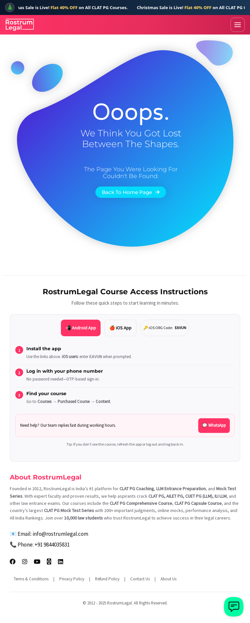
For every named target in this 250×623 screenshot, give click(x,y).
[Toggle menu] (237, 25)
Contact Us (140, 579)
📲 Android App (80, 328)
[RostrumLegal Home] (20, 24)
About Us (168, 579)
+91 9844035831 (52, 544)
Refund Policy (107, 579)
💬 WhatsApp (214, 425)
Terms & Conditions (31, 579)
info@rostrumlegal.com (60, 533)
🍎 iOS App (120, 328)
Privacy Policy (71, 579)
